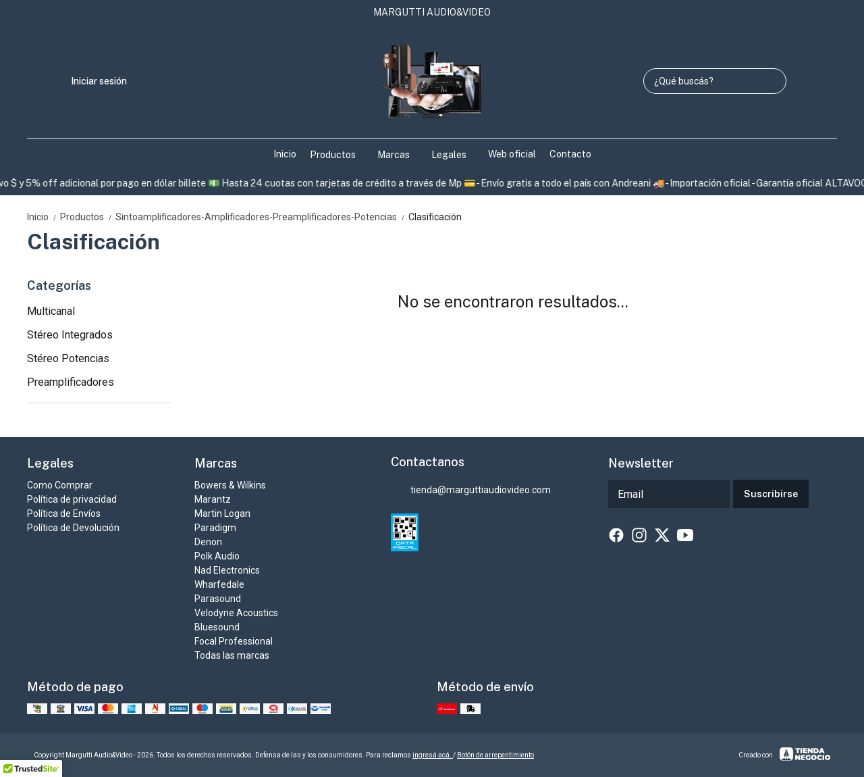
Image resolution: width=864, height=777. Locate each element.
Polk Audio (217, 556)
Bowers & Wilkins (230, 485)
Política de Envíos (64, 513)
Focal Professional (233, 641)
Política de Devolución (73, 527)
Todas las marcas (231, 655)
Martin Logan (222, 513)
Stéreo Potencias (68, 358)
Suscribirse (771, 493)
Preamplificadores (70, 382)
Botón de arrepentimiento (495, 755)
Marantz (212, 499)
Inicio (284, 154)
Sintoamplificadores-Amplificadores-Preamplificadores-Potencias (261, 216)
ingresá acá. (432, 755)
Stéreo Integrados (70, 334)
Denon (208, 541)
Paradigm (215, 527)
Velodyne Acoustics (236, 612)
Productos (339, 155)
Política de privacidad (72, 499)
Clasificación (435, 216)
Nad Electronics (227, 570)
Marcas (400, 155)
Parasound (217, 598)
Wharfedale (219, 584)
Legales (455, 155)
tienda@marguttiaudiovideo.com (471, 490)
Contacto (570, 154)
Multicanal (51, 311)
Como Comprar (59, 485)
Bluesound (217, 627)
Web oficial (512, 154)
